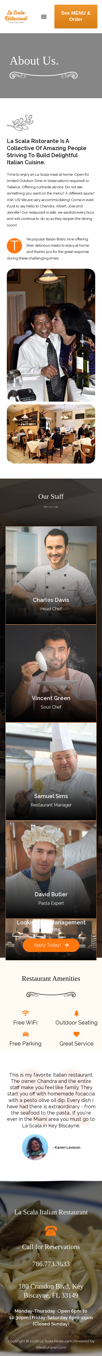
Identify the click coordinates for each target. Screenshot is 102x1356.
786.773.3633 (51, 1264)
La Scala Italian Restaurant (51, 1212)
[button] (43, 16)
